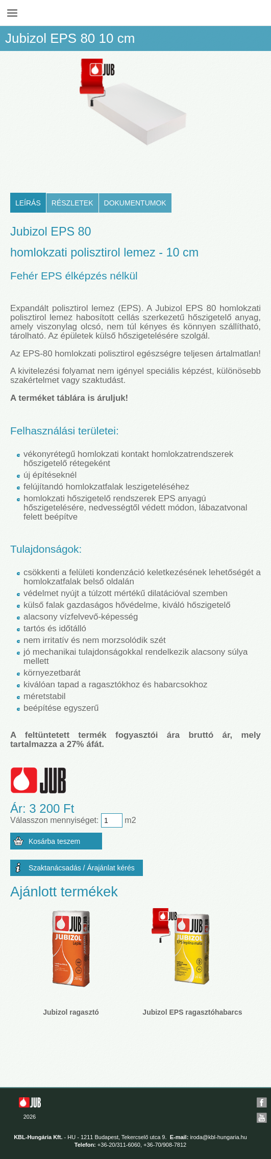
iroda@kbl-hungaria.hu (218, 1137)
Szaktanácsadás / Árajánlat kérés (82, 868)
